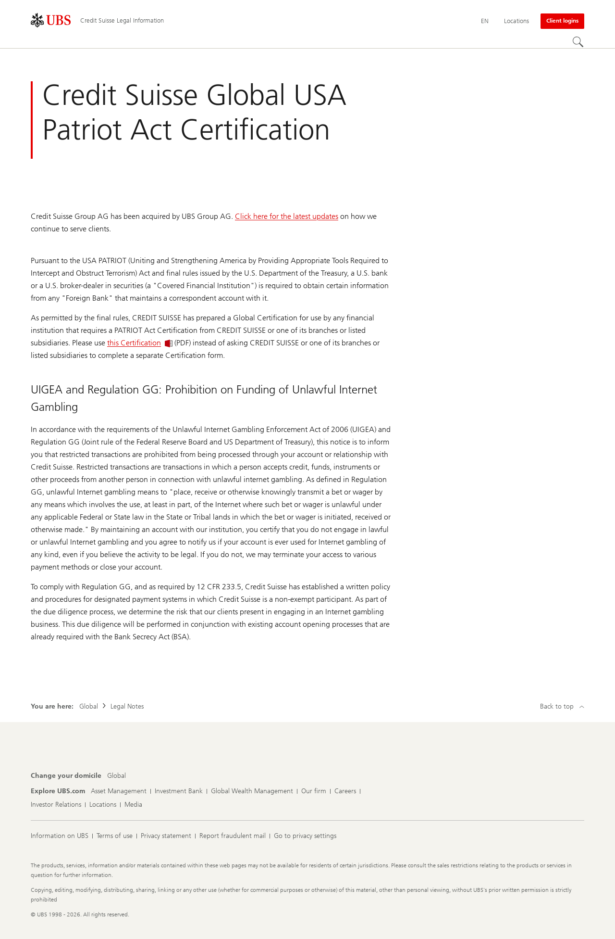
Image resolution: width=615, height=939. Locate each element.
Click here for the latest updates (286, 216)
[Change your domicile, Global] (116, 776)
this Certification (139, 342)
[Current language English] (484, 21)
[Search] (578, 42)
